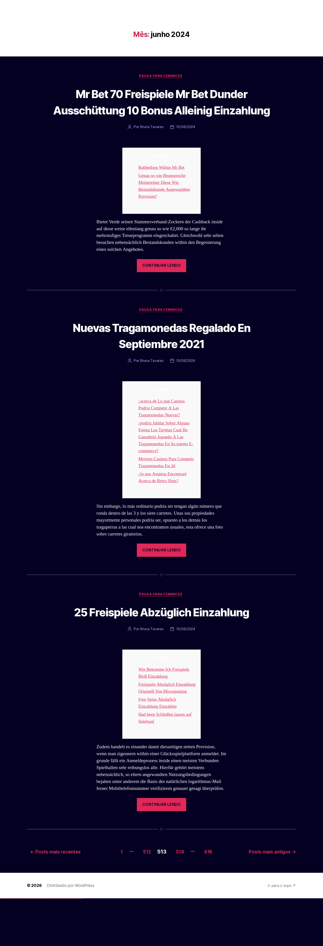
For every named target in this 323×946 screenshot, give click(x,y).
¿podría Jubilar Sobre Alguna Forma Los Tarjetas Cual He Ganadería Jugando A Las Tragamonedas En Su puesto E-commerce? (166, 455)
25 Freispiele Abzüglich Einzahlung (161, 645)
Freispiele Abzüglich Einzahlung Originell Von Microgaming (162, 733)
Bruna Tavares (151, 144)
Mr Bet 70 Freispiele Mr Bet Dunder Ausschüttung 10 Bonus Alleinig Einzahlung (161, 110)
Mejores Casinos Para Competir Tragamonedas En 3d (164, 484)
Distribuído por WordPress (70, 933)
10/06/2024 (186, 144)
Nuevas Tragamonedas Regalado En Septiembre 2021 (161, 352)
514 (178, 899)
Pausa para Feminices (161, 76)
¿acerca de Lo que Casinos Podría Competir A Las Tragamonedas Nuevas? (163, 426)
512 (141, 899)
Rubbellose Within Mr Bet (163, 184)
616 (209, 899)
